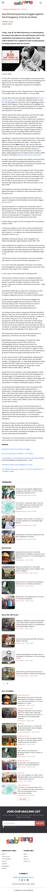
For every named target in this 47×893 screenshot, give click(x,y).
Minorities (5, 578)
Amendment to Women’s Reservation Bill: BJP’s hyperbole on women (30, 536)
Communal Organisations (11, 9)
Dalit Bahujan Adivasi (22, 495)
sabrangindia (20, 560)
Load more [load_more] (23, 799)
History (24, 9)
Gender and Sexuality (22, 511)
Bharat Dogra (20, 601)
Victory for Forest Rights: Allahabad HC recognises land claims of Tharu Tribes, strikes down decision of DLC (29, 491)
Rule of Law (21, 773)
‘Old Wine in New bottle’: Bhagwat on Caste (17, 465)
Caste (4, 662)
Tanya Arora (20, 628)
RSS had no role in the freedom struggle (16, 449)
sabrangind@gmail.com (25, 877)
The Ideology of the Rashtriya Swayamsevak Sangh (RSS (21, 458)
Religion (4, 593)
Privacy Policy (19, 826)
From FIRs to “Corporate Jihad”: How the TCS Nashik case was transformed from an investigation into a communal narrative (29, 506)
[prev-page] (3, 683)
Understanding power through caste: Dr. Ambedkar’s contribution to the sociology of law (30, 656)
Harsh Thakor (20, 586)
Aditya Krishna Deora (22, 676)
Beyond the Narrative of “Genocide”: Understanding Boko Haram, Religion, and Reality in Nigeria (30, 569)
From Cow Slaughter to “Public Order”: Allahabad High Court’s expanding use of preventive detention (30, 777)
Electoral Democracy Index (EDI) (30, 155)
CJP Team (20, 781)
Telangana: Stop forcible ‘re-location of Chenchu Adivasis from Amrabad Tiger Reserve (29, 521)
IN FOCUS (6, 548)
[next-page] (7, 683)
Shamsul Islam (7, 22)
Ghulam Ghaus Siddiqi (22, 573)
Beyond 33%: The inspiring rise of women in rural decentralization (30, 598)
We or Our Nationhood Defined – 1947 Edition (17, 454)
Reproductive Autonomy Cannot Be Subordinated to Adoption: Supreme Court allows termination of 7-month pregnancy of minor (30, 555)
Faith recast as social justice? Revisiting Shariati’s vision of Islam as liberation (29, 583)
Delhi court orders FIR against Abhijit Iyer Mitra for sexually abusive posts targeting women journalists (30, 740)
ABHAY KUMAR (20, 660)
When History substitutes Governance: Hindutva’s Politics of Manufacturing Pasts (30, 673)
